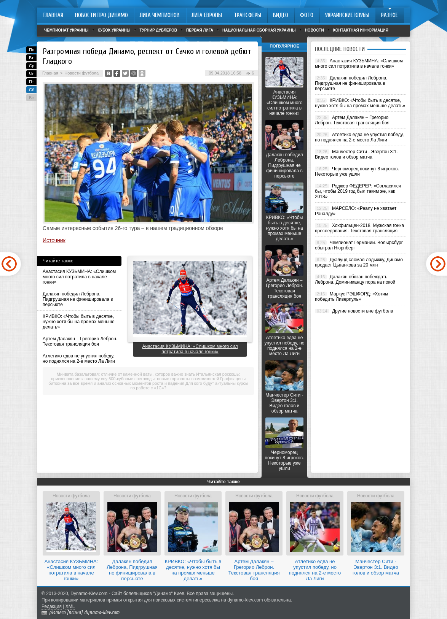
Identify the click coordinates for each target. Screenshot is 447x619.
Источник (54, 240)
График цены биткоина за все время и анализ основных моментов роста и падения (147, 381)
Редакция (52, 606)
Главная (50, 73)
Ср (31, 65)
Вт (31, 58)
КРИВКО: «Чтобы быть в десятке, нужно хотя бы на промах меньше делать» (79, 322)
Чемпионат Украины (66, 30)
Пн (31, 50)
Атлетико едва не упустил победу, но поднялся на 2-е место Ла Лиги (79, 358)
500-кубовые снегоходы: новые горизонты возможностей (164, 378)
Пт (31, 81)
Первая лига (199, 30)
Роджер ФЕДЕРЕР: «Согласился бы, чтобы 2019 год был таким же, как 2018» (358, 191)
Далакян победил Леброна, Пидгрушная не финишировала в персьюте (78, 299)
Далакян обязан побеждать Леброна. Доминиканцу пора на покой (355, 279)
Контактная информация (360, 30)
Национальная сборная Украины (259, 30)
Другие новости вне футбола (362, 311)
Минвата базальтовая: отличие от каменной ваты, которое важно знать (126, 374)
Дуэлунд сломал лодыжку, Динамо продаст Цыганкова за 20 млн (359, 262)
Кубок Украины (114, 30)
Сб (31, 89)
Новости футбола (81, 73)
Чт (31, 73)
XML (70, 606)
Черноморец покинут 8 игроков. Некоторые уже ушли (284, 460)
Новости (314, 30)
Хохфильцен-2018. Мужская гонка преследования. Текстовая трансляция (359, 228)
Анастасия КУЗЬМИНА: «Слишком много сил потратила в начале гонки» (79, 277)
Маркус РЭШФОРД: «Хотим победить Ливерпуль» (351, 296)
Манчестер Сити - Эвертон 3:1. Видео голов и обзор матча (284, 403)
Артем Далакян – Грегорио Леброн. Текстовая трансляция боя (80, 341)
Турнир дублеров (158, 30)
